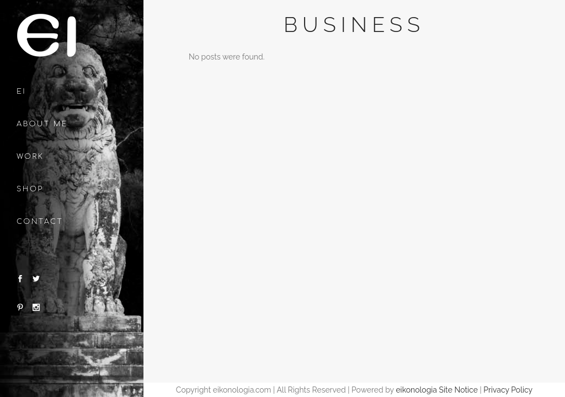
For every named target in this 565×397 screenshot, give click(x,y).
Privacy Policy (507, 389)
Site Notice (458, 389)
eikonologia (416, 389)
